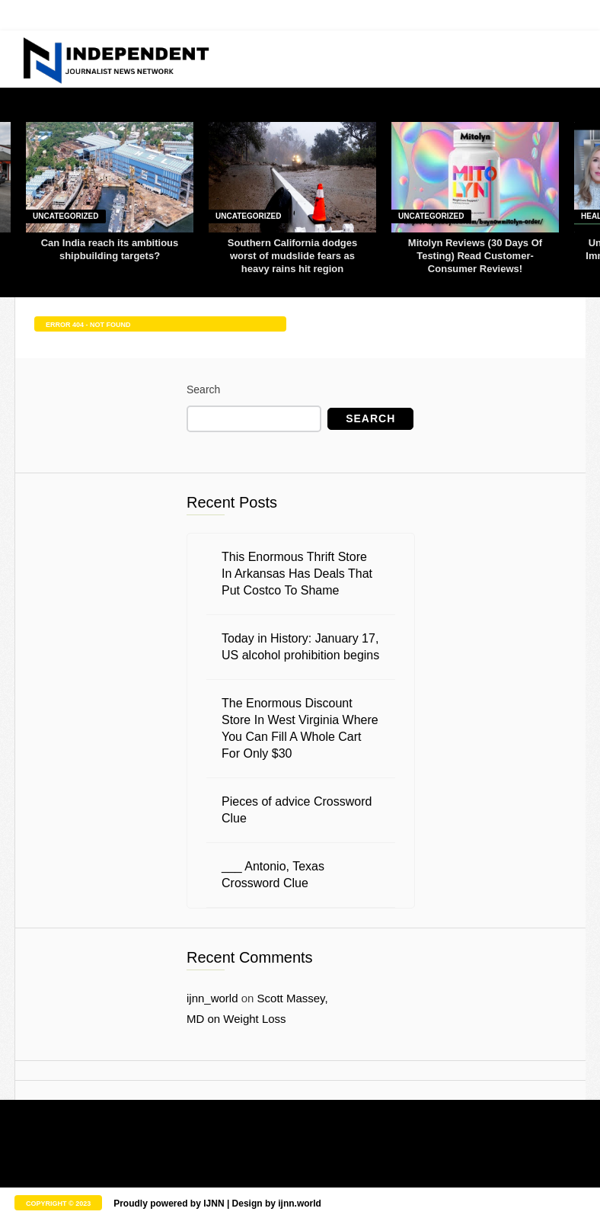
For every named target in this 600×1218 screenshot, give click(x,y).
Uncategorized (65, 216)
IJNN (213, 1203)
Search (203, 389)
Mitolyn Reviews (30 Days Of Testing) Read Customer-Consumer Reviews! (475, 255)
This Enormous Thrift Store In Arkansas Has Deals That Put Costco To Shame (297, 573)
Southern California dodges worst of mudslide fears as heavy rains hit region (292, 255)
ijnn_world (212, 998)
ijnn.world (299, 1203)
